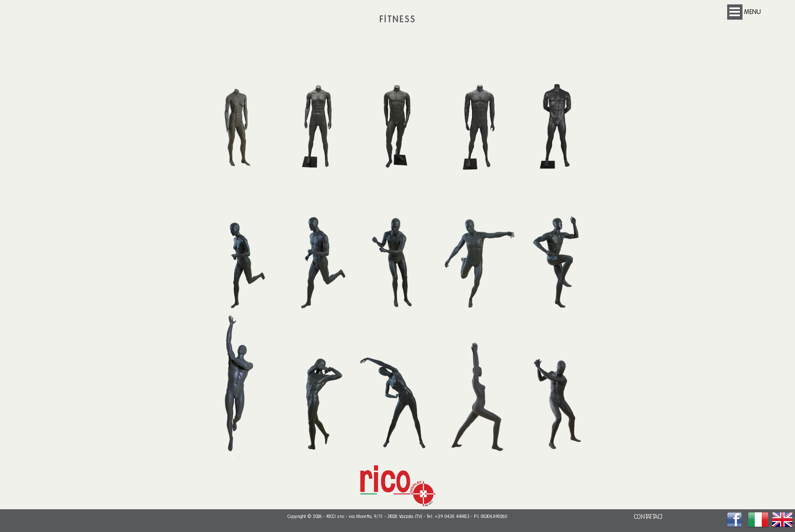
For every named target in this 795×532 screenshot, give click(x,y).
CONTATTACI (648, 517)
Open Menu (734, 12)
